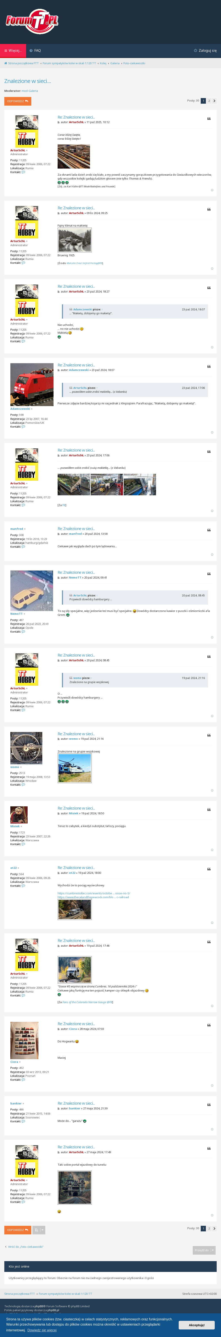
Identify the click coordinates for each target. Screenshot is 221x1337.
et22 (13, 868)
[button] (214, 101)
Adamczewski (82, 309)
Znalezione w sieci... (27, 81)
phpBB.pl (53, 1310)
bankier (16, 1103)
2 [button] (209, 101)
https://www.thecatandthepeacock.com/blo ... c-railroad (93, 897)
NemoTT (16, 614)
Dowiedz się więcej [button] (42, 1330)
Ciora (14, 1062)
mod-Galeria (30, 91)
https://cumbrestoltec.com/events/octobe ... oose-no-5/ (94, 893)
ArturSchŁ (17, 150)
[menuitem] (35, 51)
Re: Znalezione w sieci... (76, 117)
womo (77, 678)
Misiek (15, 826)
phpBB (39, 1306)
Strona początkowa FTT (19, 1294)
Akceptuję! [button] (197, 1325)
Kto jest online (19, 1266)
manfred (16, 529)
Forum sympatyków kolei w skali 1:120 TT (65, 1294)
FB (63, 505)
